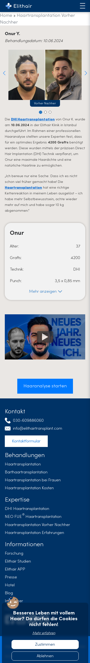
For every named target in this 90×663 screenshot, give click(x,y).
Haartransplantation (23, 187)
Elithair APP (15, 569)
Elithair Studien (18, 561)
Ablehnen (45, 656)
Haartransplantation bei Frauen (33, 480)
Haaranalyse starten (45, 385)
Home (6, 15)
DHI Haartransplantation (27, 508)
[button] (4, 73)
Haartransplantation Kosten (29, 488)
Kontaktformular (26, 441)
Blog (9, 593)
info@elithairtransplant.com (37, 428)
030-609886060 (28, 420)
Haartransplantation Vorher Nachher (37, 524)
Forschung (14, 553)
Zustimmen (45, 644)
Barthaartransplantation (26, 472)
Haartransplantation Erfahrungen (34, 532)
